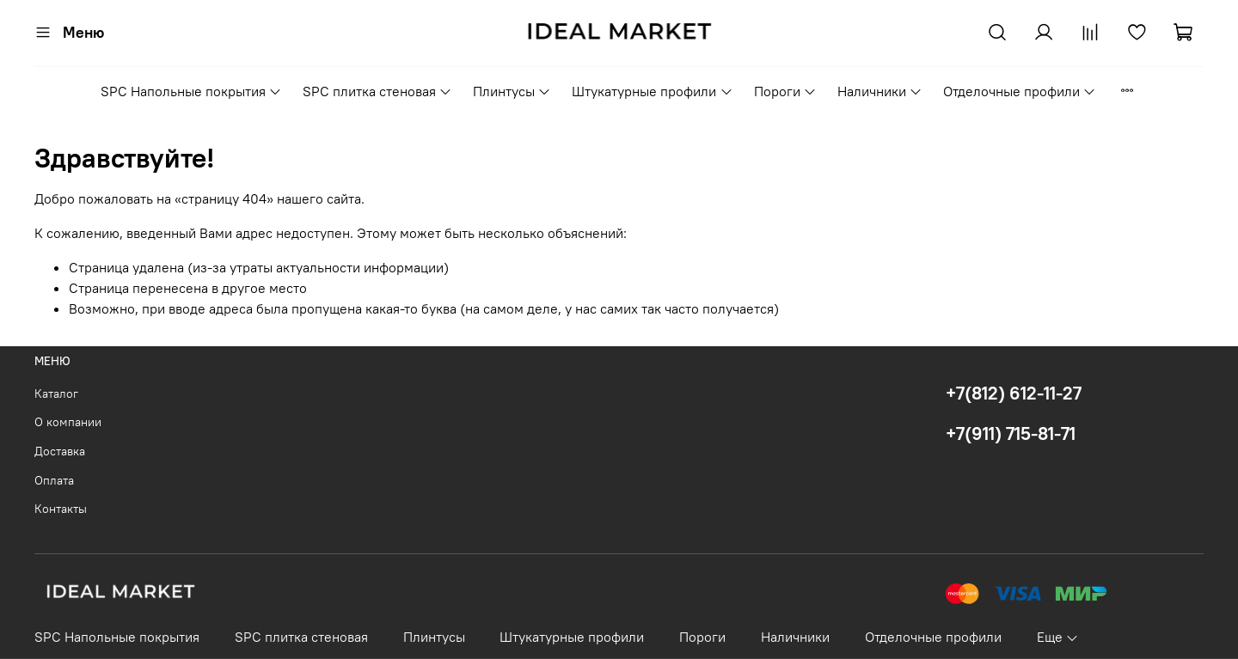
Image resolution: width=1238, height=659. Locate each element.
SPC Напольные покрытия (191, 91)
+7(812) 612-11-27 (1014, 393)
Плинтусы (512, 91)
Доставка (59, 451)
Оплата (54, 480)
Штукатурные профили (652, 91)
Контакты (60, 508)
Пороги (785, 91)
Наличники (879, 91)
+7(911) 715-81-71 (1011, 433)
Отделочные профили (1019, 91)
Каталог (56, 393)
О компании (67, 422)
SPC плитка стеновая (377, 91)
